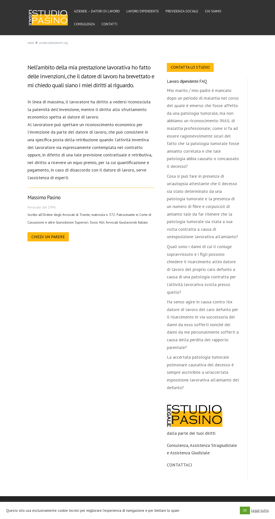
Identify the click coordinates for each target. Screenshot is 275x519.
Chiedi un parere (48, 236)
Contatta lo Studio (190, 67)
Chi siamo (213, 11)
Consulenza (84, 24)
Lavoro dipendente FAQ (187, 81)
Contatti (109, 24)
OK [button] (245, 510)
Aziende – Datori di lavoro (97, 11)
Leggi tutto (260, 510)
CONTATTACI (179, 465)
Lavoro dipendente (142, 11)
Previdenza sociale (182, 11)
